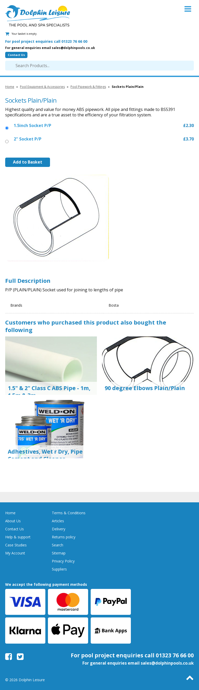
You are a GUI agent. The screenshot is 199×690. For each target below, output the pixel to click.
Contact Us (16, 55)
